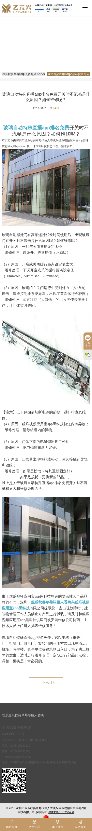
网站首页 (46, 49)
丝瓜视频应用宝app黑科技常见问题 (47, 55)
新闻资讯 (62, 49)
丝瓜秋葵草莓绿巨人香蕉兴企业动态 (23, 74)
